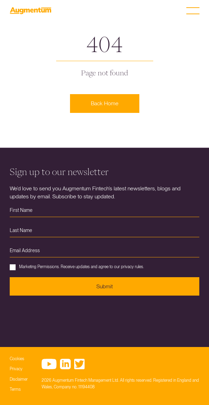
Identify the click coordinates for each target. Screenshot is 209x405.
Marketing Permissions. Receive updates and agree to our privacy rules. (77, 267)
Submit (104, 286)
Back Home (105, 103)
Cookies (17, 358)
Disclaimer (19, 379)
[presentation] (62, 316)
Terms (15, 389)
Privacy (16, 368)
